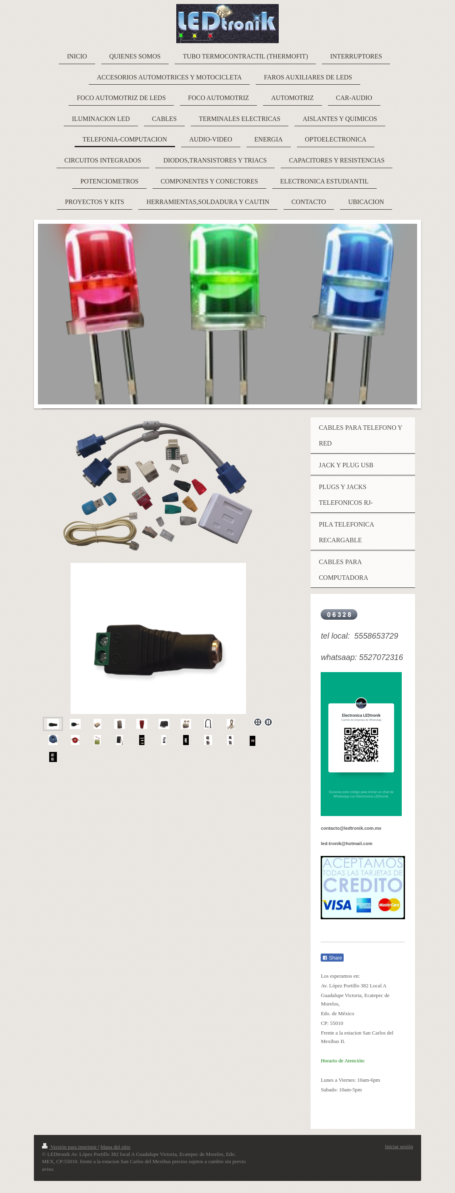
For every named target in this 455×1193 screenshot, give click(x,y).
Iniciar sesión (399, 1146)
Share (332, 958)
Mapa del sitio (115, 1147)
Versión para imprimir (70, 1147)
